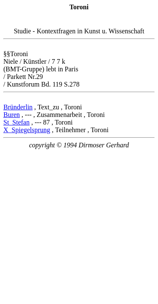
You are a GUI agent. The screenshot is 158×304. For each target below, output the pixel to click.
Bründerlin (17, 107)
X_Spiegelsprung (26, 129)
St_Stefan (16, 122)
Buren (11, 114)
